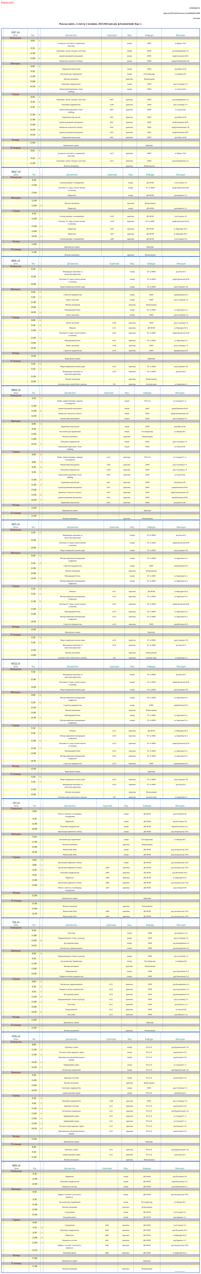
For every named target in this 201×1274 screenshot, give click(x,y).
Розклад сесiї (7, 2)
